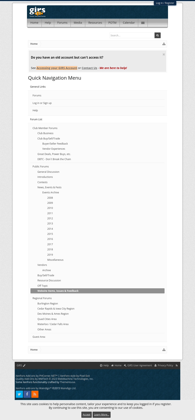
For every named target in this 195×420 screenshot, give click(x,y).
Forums (62, 23)
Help (48, 23)
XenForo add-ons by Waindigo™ (34, 388)
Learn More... (101, 414)
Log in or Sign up (42, 103)
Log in (159, 3)
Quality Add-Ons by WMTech (55, 379)
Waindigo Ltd (68, 388)
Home (34, 23)
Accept (86, 414)
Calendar (129, 23)
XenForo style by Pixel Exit (75, 376)
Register (169, 3)
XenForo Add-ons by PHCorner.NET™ (37, 376)
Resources (95, 23)
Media (78, 23)
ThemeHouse (67, 382)
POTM (112, 23)
